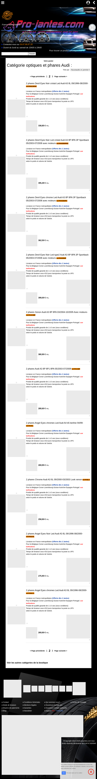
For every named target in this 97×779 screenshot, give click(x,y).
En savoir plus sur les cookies (74, 773)
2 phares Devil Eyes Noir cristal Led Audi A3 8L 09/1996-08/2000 (57, 83)
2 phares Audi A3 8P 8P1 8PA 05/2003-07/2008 (48, 369)
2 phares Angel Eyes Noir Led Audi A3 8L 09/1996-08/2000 (54, 533)
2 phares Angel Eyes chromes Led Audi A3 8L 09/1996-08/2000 (56, 590)
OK (64, 773)
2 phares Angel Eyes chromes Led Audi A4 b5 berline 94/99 (54, 423)
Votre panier (48, 61)
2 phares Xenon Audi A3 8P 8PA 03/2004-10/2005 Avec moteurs (56, 312)
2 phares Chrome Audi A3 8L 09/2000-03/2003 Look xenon (54, 479)
